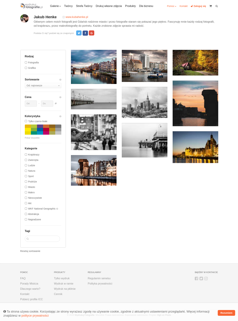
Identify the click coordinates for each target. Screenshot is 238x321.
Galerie (54, 6)
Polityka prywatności (100, 283)
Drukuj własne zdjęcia (109, 6)
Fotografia (33, 62)
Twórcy (68, 6)
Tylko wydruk (62, 278)
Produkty (130, 6)
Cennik (58, 294)
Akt (29, 203)
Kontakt (183, 6)
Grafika (32, 68)
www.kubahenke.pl (77, 17)
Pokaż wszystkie (32, 138)
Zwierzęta (33, 160)
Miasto (31, 187)
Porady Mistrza (29, 283)
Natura (31, 170)
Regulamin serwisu (99, 278)
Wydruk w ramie (63, 283)
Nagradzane (34, 219)
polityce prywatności (35, 315)
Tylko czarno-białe (36, 121)
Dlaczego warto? (30, 288)
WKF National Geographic (42, 208)
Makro (31, 192)
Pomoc (170, 6)
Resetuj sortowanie (30, 251)
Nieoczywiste (35, 197)
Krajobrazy (33, 154)
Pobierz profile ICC (31, 299)
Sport (31, 176)
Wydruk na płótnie (65, 288)
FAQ (23, 278)
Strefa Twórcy (84, 6)
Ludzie (31, 165)
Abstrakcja (33, 214)
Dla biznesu (146, 6)
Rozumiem (226, 313)
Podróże (32, 181)
